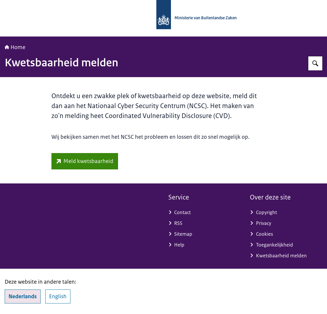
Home (15, 47)
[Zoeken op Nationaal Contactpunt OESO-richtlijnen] (315, 63)
